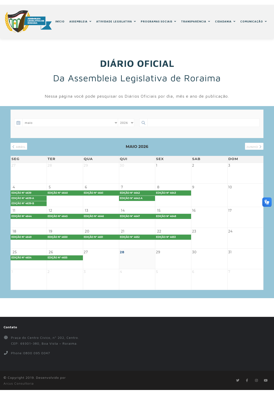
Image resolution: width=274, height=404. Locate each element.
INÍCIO (60, 21)
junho (253, 147)
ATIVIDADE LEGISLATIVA (116, 21)
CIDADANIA (225, 21)
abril (20, 147)
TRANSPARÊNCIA (196, 21)
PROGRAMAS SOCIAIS (159, 21)
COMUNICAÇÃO (254, 21)
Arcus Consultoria (19, 400)
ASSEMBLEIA (81, 21)
